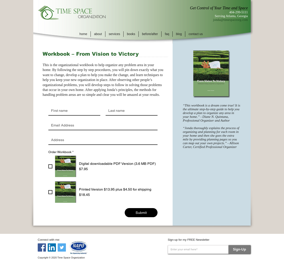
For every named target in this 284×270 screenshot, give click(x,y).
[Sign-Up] (239, 249)
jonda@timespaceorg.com (230, 20)
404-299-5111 (238, 12)
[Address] (101, 140)
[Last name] (130, 110)
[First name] (73, 110)
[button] (98, 34)
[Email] (101, 125)
